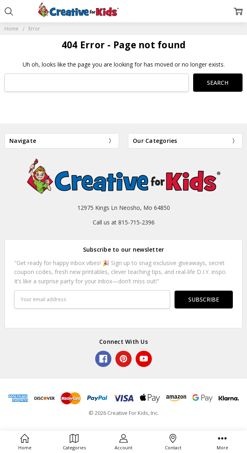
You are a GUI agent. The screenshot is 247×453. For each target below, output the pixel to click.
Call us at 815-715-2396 (124, 222)
